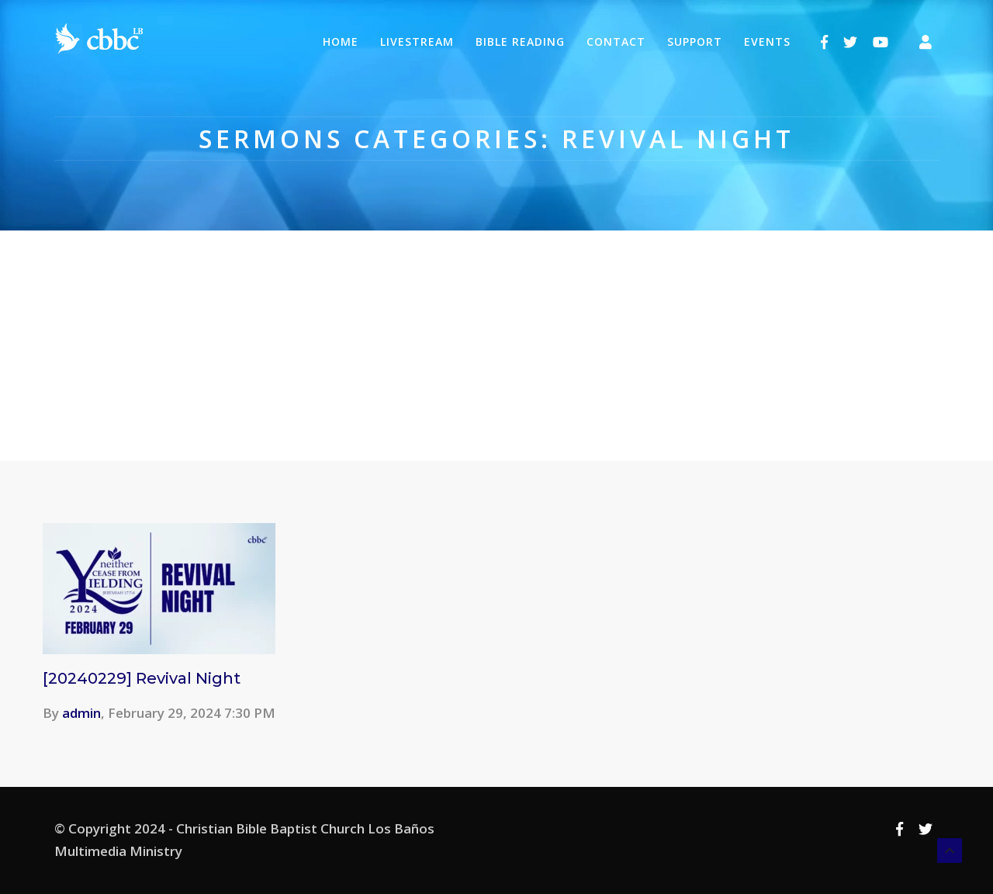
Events (767, 41)
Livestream (417, 41)
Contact (615, 41)
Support (694, 41)
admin (81, 713)
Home (340, 41)
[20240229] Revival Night (141, 678)
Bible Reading (520, 41)
